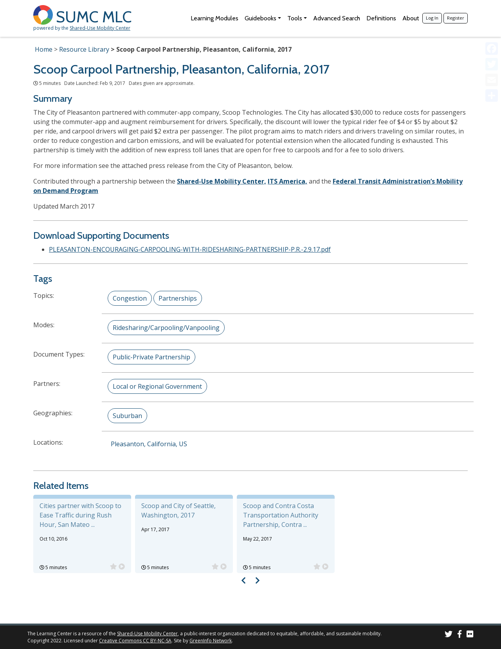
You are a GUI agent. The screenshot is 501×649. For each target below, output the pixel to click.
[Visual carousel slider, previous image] (244, 580)
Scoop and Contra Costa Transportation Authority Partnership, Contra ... (280, 515)
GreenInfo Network (210, 640)
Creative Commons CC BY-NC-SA (135, 640)
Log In (432, 18)
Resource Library (84, 49)
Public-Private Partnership (151, 357)
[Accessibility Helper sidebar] (491, 9)
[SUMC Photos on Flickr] (470, 635)
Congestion (130, 298)
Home (43, 49)
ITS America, (287, 181)
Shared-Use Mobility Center (100, 28)
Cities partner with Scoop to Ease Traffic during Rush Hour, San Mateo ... (80, 515)
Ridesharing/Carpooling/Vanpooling (166, 327)
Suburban (127, 415)
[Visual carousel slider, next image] (257, 580)
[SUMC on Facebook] (459, 635)
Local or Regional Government (157, 386)
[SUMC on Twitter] (448, 635)
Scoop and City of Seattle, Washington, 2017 (178, 510)
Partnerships (178, 298)
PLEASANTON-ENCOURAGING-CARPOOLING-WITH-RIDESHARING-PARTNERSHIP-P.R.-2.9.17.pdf (190, 249)
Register (455, 18)
